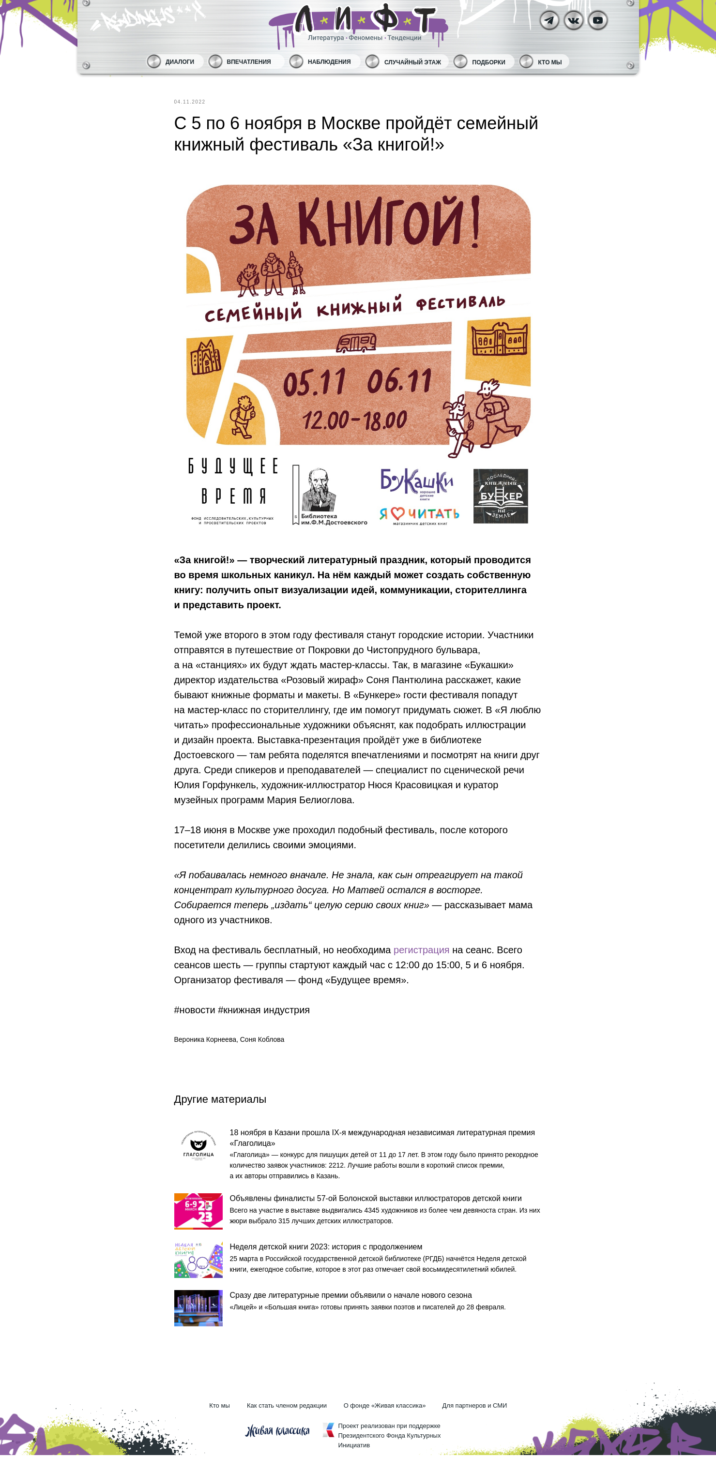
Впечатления (249, 62)
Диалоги (180, 62)
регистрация (420, 950)
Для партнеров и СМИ (474, 1407)
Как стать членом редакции (287, 1407)
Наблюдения (329, 62)
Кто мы (550, 62)
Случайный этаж (412, 62)
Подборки (488, 62)
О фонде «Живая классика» (385, 1407)
